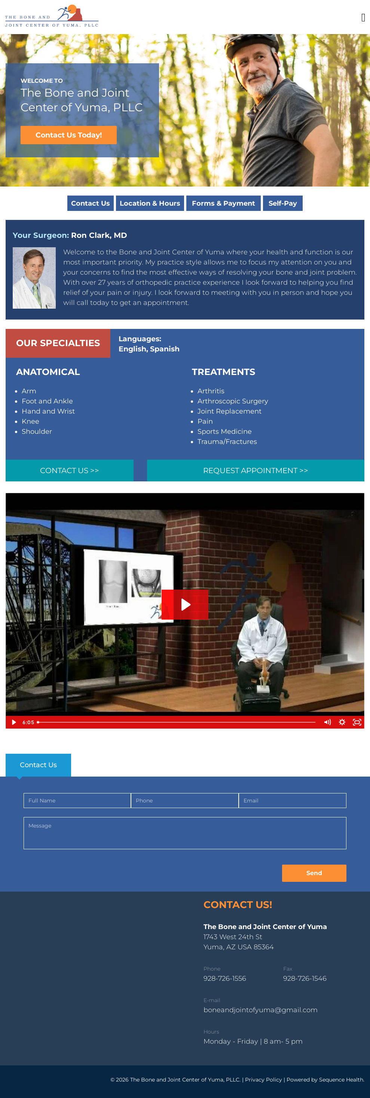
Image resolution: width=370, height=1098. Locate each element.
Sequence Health (341, 1079)
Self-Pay (283, 203)
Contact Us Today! (69, 135)
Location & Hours (150, 203)
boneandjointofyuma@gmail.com (261, 1010)
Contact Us (90, 203)
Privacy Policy (263, 1079)
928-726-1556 (225, 978)
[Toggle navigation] (363, 17)
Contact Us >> (69, 470)
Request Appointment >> (255, 470)
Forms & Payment (223, 203)
